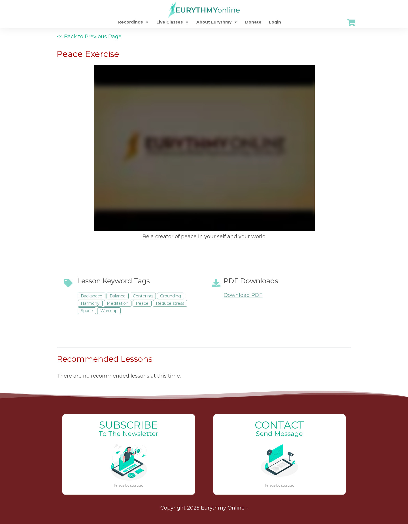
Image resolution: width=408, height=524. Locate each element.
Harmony (90, 303)
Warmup (109, 310)
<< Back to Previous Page (89, 36)
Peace (142, 303)
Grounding (170, 296)
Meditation (117, 303)
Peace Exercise (88, 54)
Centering (143, 296)
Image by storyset (128, 485)
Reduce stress (170, 303)
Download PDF (243, 295)
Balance (118, 296)
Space (87, 310)
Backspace (91, 296)
